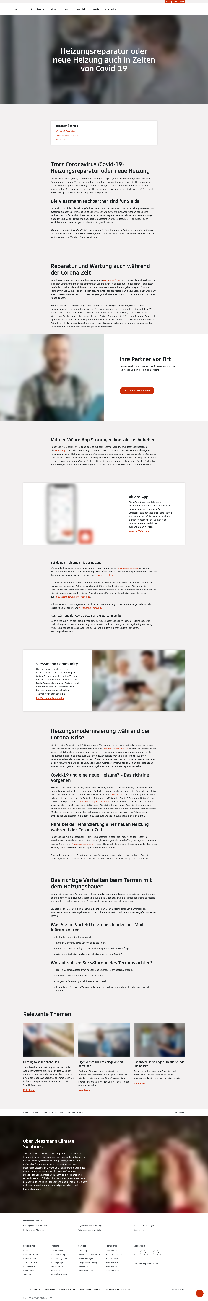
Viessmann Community (90, 607)
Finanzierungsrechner (83, 844)
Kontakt (95, 9)
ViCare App (60, 450)
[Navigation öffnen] (16, 9)
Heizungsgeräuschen (128, 568)
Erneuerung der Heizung (115, 748)
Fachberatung (117, 794)
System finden (80, 9)
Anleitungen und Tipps (53, 1112)
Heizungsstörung (112, 280)
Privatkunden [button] (110, 9)
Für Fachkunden (37, 9)
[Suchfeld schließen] (183, 9)
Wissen (36, 1112)
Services (65, 9)
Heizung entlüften (104, 575)
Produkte (53, 9)
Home (25, 1112)
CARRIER (49, 1298)
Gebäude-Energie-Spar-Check (94, 801)
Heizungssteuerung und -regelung (72, 596)
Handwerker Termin (76, 1112)
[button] (200, 1293)
